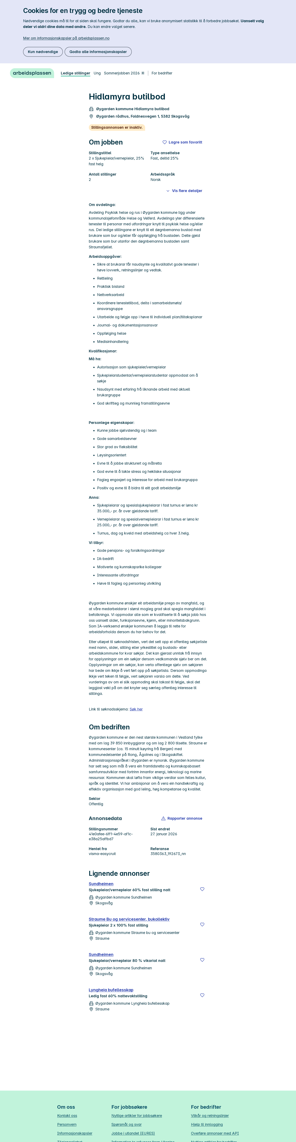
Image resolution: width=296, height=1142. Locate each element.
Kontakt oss (67, 1115)
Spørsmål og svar (126, 1124)
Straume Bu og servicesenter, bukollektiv (129, 919)
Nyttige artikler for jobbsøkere (136, 1115)
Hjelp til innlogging (207, 1124)
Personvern (66, 1124)
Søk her (136, 709)
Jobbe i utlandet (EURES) (133, 1133)
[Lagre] (202, 889)
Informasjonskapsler (74, 1133)
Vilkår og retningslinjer (210, 1115)
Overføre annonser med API (215, 1133)
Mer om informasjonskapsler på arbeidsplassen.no (66, 38)
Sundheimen (101, 883)
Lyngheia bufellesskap (111, 989)
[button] (182, 818)
